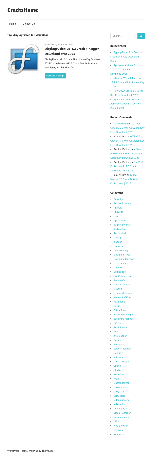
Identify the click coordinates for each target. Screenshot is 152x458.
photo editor (120, 336)
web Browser (121, 425)
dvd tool (118, 267)
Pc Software (120, 327)
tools (116, 378)
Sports (117, 365)
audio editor (120, 229)
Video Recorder (122, 413)
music (117, 306)
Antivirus (118, 212)
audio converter (122, 224)
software (69, 44)
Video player (120, 408)
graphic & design (123, 293)
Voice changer (121, 417)
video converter (122, 400)
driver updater (121, 263)
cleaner (118, 242)
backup (118, 237)
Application (120, 220)
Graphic (118, 289)
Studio (117, 370)
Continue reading (54, 75)
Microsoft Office (122, 297)
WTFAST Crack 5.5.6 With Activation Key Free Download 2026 (127, 128)
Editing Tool (120, 271)
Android (118, 207)
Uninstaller (119, 387)
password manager (124, 318)
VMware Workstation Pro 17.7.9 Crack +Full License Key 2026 (127, 82)
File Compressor (123, 276)
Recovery (119, 344)
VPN (116, 421)
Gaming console (122, 284)
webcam (118, 430)
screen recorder (122, 348)
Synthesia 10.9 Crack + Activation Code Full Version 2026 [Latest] (125, 104)
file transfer (120, 280)
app (116, 216)
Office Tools (120, 310)
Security (118, 353)
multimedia (120, 301)
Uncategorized (122, 383)
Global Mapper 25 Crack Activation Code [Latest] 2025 (125, 179)
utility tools (119, 395)
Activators (119, 199)
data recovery (121, 250)
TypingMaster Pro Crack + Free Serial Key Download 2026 (126, 56)
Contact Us (29, 23)
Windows (119, 434)
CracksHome (22, 9)
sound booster (121, 361)
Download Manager (124, 259)
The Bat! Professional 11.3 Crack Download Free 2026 (126, 166)
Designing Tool (122, 254)
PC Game (119, 323)
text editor (119, 374)
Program (118, 340)
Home (12, 23)
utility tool (119, 391)
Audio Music (120, 233)
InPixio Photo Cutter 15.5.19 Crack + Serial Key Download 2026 (126, 153)
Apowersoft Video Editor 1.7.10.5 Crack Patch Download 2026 (125, 69)
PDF (116, 331)
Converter (119, 246)
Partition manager (123, 314)
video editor (120, 404)
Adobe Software (122, 203)
